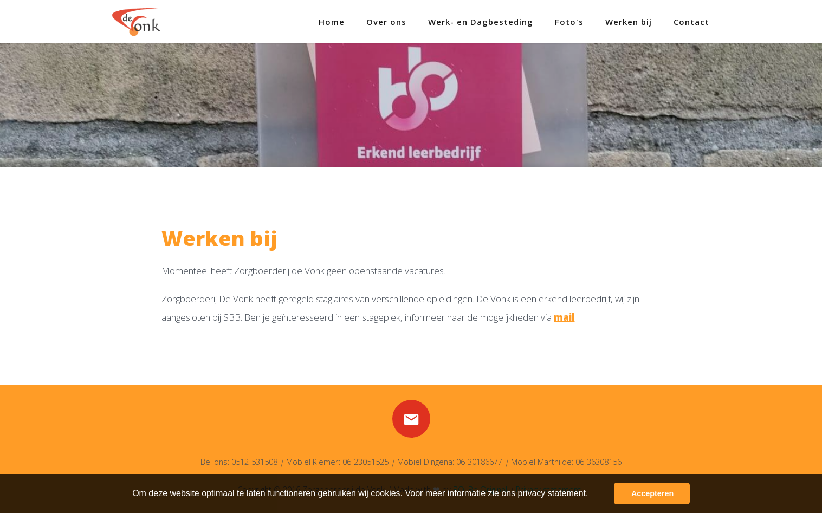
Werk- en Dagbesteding (480, 21)
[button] (592, 494)
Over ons (386, 21)
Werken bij (628, 21)
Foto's (569, 21)
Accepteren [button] (652, 493)
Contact (691, 21)
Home (332, 21)
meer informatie (455, 493)
